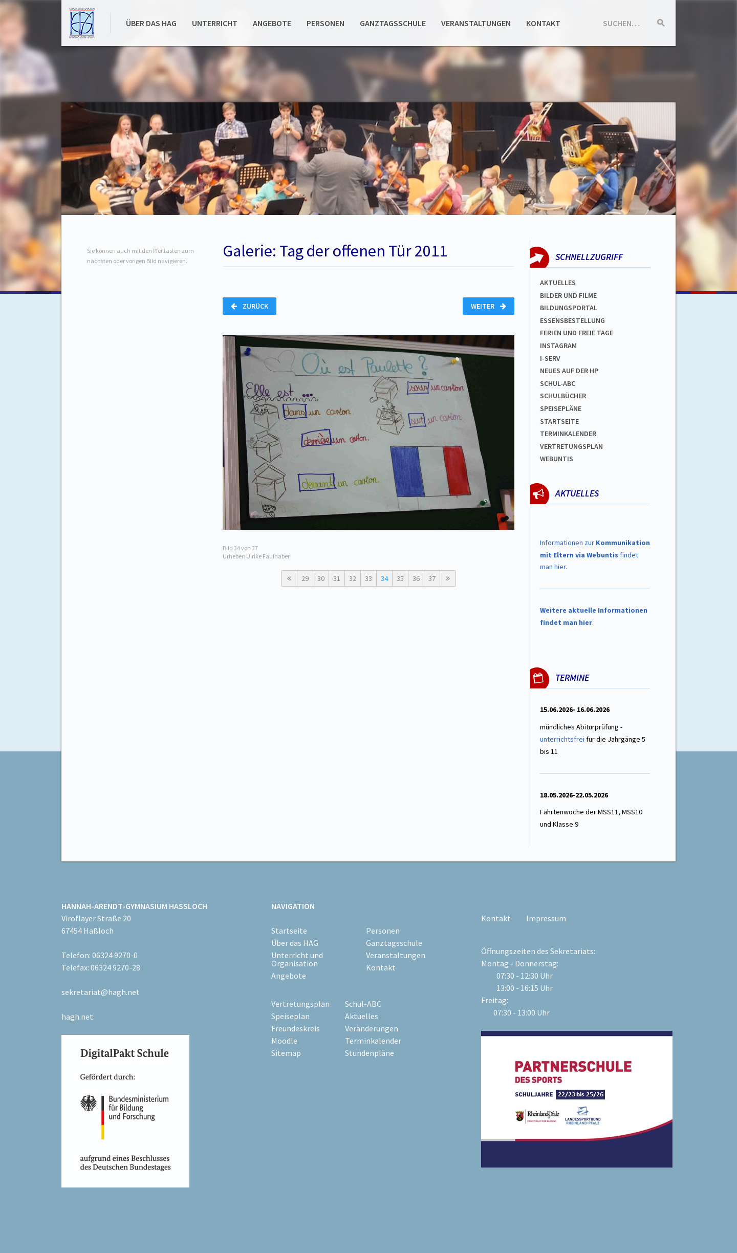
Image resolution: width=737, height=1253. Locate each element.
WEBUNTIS (556, 458)
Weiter (488, 306)
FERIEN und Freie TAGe (576, 332)
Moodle (284, 1040)
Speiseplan (290, 1016)
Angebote (272, 23)
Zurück (249, 306)
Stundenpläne (369, 1053)
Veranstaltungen (476, 23)
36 (416, 578)
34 (384, 578)
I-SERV (550, 358)
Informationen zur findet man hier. (595, 555)
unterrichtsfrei (562, 739)
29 (305, 578)
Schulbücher (563, 395)
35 (400, 578)
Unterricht (214, 23)
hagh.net (77, 1016)
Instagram (558, 345)
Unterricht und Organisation (297, 959)
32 (352, 578)
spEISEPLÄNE (560, 408)
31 (336, 578)
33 (368, 578)
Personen (325, 23)
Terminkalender (568, 433)
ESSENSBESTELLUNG (572, 320)
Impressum (546, 918)
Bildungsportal (568, 307)
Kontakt (543, 23)
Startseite (559, 421)
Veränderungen (371, 1028)
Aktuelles (558, 282)
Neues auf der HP (569, 370)
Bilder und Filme (568, 295)
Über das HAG (151, 23)
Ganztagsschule (393, 23)
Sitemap (286, 1053)
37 (432, 578)
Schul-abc (557, 383)
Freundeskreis (295, 1028)
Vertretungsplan (571, 446)
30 (320, 578)
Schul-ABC (363, 1004)
